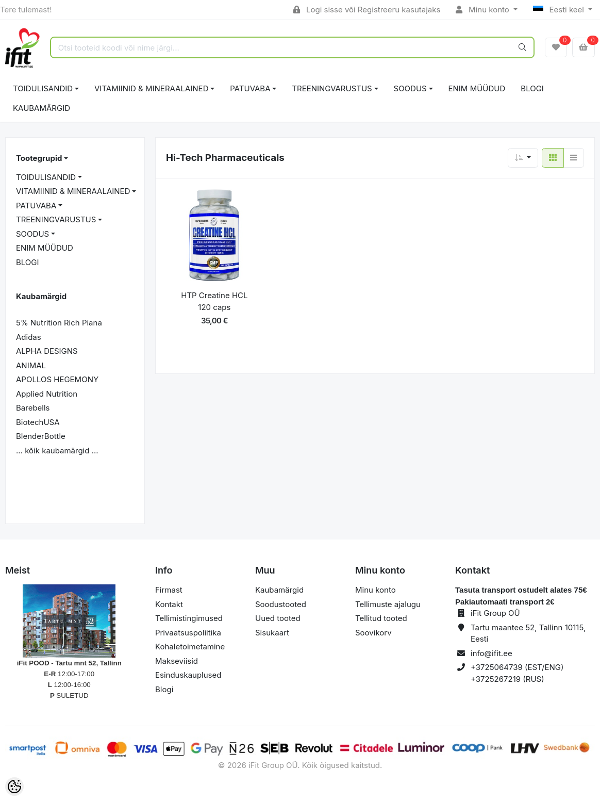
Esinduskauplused (188, 675)
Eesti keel (559, 9)
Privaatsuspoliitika (188, 632)
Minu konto (483, 9)
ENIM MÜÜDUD (477, 88)
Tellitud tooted (381, 618)
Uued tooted (278, 618)
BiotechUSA (38, 422)
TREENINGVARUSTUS (332, 88)
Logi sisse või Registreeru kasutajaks (366, 9)
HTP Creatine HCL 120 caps (214, 301)
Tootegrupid (39, 158)
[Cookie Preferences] (14, 786)
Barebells (33, 408)
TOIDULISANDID (43, 88)
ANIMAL (31, 365)
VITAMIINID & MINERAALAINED (151, 88)
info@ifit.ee (491, 653)
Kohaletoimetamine (190, 646)
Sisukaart (272, 632)
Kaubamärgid (41, 108)
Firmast (168, 590)
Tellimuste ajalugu (388, 604)
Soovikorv (373, 632)
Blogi (164, 689)
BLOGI (532, 88)
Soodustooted (280, 604)
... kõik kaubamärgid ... (57, 450)
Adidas (28, 337)
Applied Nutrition (46, 394)
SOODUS (410, 88)
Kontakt (169, 604)
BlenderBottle (40, 436)
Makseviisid (176, 661)
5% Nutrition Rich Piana (59, 323)
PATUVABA (250, 88)
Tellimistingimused (189, 618)
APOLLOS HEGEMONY (57, 379)
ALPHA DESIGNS (47, 351)
